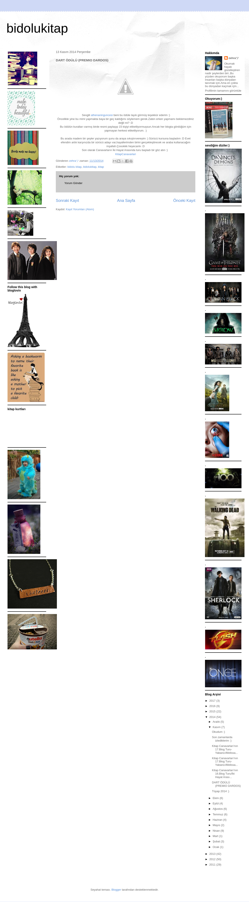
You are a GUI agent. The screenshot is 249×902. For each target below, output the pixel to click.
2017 (212, 700)
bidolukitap (37, 28)
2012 (212, 859)
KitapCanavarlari (125, 154)
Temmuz (218, 814)
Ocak (216, 847)
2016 (212, 706)
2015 (212, 711)
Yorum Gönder (73, 183)
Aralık (217, 721)
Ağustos (218, 808)
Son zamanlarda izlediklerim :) (222, 739)
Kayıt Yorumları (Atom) (80, 209)
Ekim (216, 798)
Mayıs (217, 825)
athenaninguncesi (102, 115)
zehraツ (234, 58)
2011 (212, 864)
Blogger (116, 889)
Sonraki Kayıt (67, 200)
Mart (216, 836)
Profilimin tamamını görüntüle (223, 90)
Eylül (216, 803)
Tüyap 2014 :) (220, 791)
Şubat (217, 841)
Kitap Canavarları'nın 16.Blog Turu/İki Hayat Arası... (225, 773)
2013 (212, 853)
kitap (101, 166)
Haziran (218, 819)
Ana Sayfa (126, 200)
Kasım (217, 727)
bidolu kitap (74, 166)
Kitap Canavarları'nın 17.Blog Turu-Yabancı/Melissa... (225, 749)
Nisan (217, 830)
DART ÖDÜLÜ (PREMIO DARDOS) (226, 784)
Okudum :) (218, 731)
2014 (212, 717)
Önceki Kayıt (184, 200)
